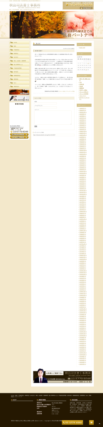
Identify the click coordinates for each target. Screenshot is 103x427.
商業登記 (27, 395)
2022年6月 (81, 179)
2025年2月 (81, 127)
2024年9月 (81, 137)
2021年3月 (81, 207)
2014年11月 (82, 293)
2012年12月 (82, 331)
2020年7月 (81, 213)
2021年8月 (81, 198)
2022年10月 (82, 173)
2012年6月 (81, 343)
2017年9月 (81, 245)
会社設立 (32, 395)
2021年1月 (81, 209)
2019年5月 (81, 226)
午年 (80, 82)
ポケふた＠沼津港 (83, 94)
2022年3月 (81, 184)
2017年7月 (81, 249)
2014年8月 (81, 297)
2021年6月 (81, 202)
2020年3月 (81, 217)
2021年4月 (81, 205)
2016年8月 (81, 263)
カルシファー (82, 95)
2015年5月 (81, 282)
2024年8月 (81, 139)
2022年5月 (81, 181)
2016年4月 (81, 267)
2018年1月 (81, 242)
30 (86, 69)
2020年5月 (81, 215)
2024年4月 (81, 142)
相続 (16, 395)
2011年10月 (82, 354)
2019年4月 (81, 228)
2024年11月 (82, 133)
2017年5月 (81, 251)
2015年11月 (82, 272)
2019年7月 (81, 223)
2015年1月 (81, 289)
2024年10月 (82, 135)
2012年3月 (81, 349)
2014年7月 (81, 299)
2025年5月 (81, 122)
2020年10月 (82, 211)
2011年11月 (82, 352)
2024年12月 (82, 131)
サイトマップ (18, 396)
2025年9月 (81, 114)
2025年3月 (81, 125)
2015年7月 (81, 278)
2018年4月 (81, 238)
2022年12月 (82, 171)
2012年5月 (81, 345)
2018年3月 (81, 240)
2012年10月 (82, 335)
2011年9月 (81, 356)
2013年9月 (81, 314)
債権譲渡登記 (76, 395)
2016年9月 (81, 261)
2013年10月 (82, 312)
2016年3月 (81, 268)
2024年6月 (81, 141)
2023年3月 (81, 165)
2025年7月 (81, 118)
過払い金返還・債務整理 (42, 395)
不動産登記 (21, 395)
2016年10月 (82, 259)
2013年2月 (81, 328)
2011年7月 (81, 358)
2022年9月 (81, 175)
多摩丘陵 (81, 84)
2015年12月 (82, 270)
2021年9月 (81, 196)
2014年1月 (81, 307)
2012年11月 (82, 333)
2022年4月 (81, 183)
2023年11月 (82, 152)
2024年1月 (81, 148)
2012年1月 (81, 350)
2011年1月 (81, 364)
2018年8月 (81, 232)
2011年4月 (81, 362)
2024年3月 (81, 144)
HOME (12, 395)
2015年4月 (81, 284)
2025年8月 (81, 116)
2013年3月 (81, 326)
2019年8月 (81, 221)
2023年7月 (81, 158)
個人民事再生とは (53, 395)
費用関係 (82, 395)
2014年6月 (81, 301)
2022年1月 (81, 188)
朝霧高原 (81, 88)
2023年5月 (81, 162)
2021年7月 (81, 200)
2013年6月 (81, 320)
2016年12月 (82, 255)
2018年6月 (81, 234)
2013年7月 (81, 318)
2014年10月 (82, 295)
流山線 (81, 86)
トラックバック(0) (69, 91)
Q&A (87, 395)
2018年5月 (81, 236)
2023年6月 (81, 160)
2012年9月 (81, 337)
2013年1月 (81, 329)
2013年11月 (82, 310)
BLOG (80, 47)
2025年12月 (82, 112)
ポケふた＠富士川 (83, 92)
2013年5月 (81, 322)
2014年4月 (81, 305)
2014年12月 (82, 291)
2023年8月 (81, 156)
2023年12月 (82, 150)
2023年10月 (82, 154)
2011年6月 (81, 360)
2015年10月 (82, 274)
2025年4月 (81, 123)
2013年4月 (81, 324)
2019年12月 (82, 219)
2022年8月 (81, 177)
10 (88, 63)
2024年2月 (81, 146)
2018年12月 (82, 230)
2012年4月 (81, 347)
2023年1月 (81, 169)
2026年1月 (81, 110)
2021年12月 (82, 190)
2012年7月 (81, 341)
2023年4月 (81, 163)
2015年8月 (81, 276)
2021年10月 (82, 194)
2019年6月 (81, 225)
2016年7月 (81, 265)
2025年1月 (81, 129)
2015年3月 (81, 286)
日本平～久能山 (83, 90)
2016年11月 (82, 257)
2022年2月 (81, 186)
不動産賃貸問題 (62, 395)
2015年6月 (81, 280)
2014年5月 (81, 303)
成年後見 (69, 395)
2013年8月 (81, 316)
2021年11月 (82, 192)
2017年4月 (81, 253)
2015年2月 (81, 288)
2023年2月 (81, 167)
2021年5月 (81, 204)
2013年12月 (82, 309)
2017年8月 (81, 247)
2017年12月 (82, 244)
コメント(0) (62, 91)
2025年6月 (81, 120)
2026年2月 (81, 108)
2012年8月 (81, 339)
